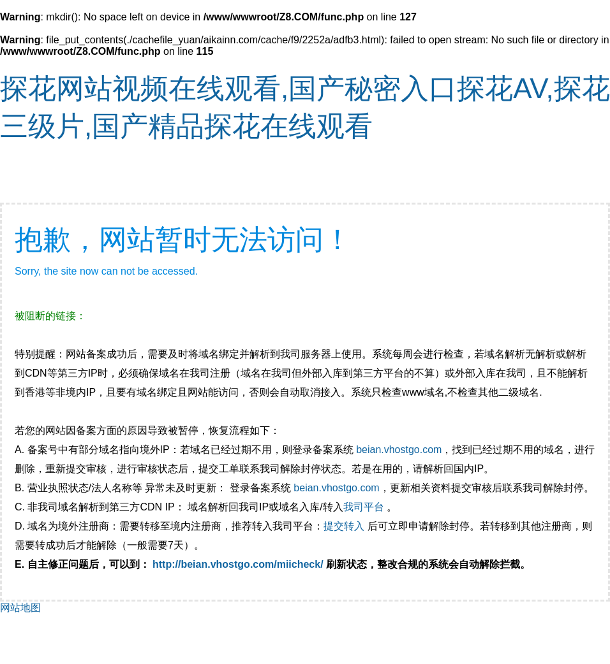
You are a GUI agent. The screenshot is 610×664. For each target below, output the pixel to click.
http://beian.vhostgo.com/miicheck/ (238, 564)
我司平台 (365, 507)
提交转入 (344, 526)
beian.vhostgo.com (399, 449)
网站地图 (20, 607)
